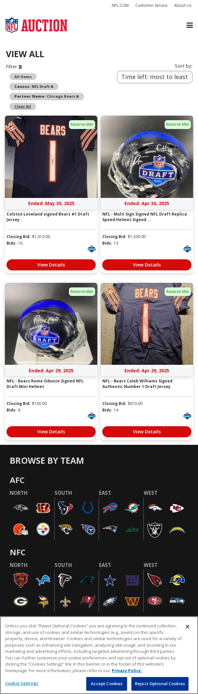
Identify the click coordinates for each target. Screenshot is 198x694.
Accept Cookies (107, 683)
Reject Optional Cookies (160, 683)
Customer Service (151, 5)
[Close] (187, 627)
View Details (51, 265)
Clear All (22, 106)
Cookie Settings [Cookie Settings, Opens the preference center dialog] (21, 683)
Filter (14, 66)
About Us (182, 5)
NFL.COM (120, 5)
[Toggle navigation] (189, 25)
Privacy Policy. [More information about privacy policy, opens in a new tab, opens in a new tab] (127, 670)
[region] (99, 655)
